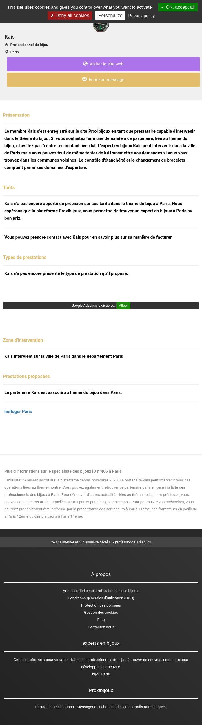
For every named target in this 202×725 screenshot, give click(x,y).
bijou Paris (101, 674)
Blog (101, 620)
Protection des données (101, 605)
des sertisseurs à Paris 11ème (124, 509)
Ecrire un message (103, 79)
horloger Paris (18, 411)
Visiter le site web (103, 64)
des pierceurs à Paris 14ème (58, 516)
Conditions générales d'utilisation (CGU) (101, 598)
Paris (14, 52)
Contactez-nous (101, 627)
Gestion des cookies (101, 612)
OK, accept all (178, 7)
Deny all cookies (69, 15)
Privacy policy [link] (141, 15)
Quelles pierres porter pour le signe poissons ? (91, 502)
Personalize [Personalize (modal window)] (110, 15)
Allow (123, 306)
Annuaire (70, 591)
